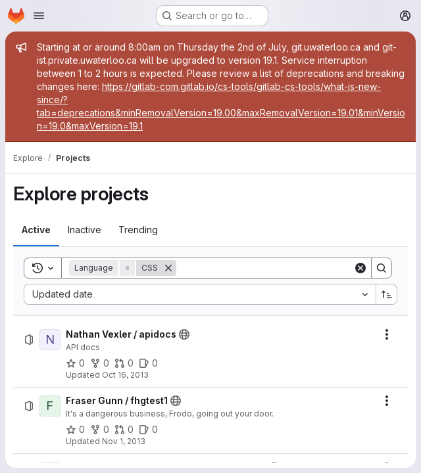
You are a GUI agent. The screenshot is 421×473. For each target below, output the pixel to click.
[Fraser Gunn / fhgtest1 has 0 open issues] (148, 429)
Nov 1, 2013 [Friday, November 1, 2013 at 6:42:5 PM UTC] (123, 441)
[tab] (36, 230)
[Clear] (360, 268)
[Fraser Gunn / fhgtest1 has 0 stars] (75, 429)
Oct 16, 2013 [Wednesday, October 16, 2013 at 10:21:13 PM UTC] (125, 375)
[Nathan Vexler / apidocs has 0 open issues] (148, 363)
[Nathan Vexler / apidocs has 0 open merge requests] (124, 363)
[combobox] (200, 294)
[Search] (265, 268)
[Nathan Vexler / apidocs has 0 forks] (99, 363)
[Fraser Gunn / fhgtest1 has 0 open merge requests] (124, 429)
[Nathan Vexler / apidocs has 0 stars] (75, 363)
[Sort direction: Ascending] (386, 294)
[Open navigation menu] (38, 15)
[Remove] (168, 268)
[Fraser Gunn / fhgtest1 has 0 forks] (99, 429)
